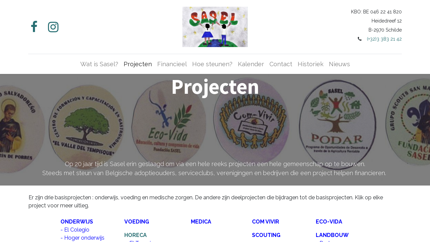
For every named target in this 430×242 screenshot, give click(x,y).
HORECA (135, 235)
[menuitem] (99, 64)
